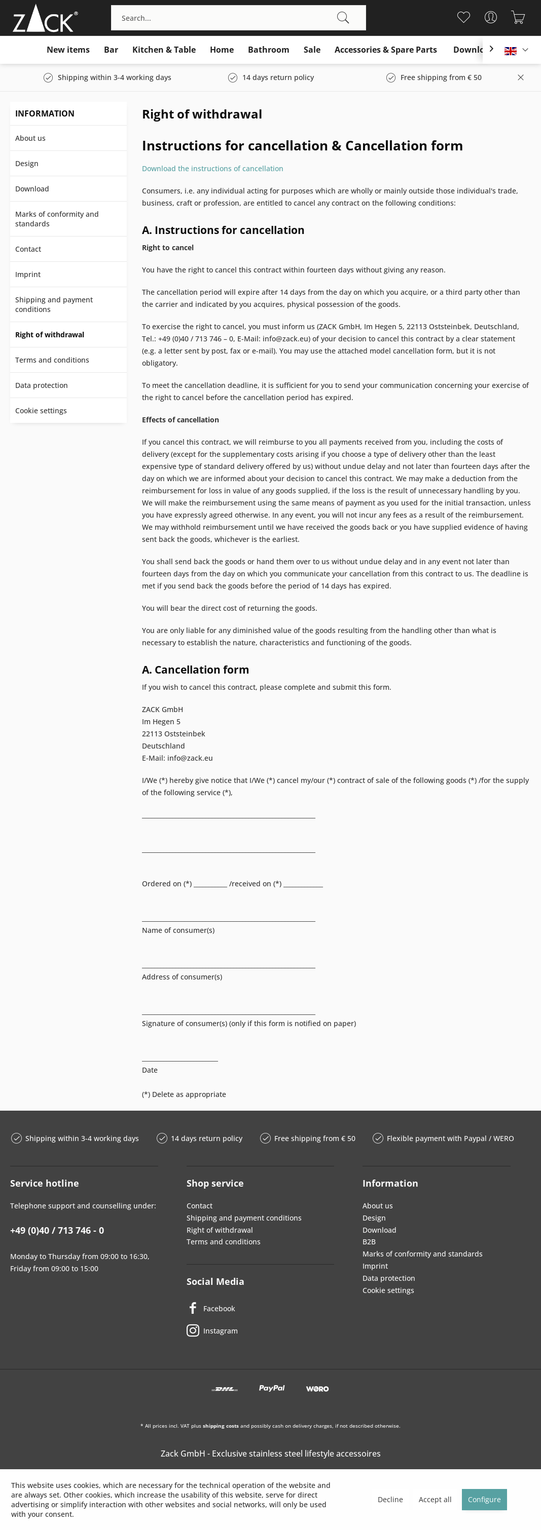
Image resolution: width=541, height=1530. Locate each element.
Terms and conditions (52, 360)
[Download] (474, 50)
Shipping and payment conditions (54, 304)
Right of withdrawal (49, 334)
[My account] (491, 17)
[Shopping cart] (518, 17)
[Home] (222, 50)
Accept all (435, 1499)
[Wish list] (463, 17)
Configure (484, 1499)
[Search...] (238, 17)
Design (27, 163)
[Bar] (111, 50)
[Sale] (312, 50)
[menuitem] (238, 17)
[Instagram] (261, 1330)
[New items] (68, 50)
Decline (390, 1499)
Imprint (28, 274)
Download (32, 188)
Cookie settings (41, 410)
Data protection (41, 385)
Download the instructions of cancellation (212, 168)
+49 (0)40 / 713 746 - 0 (57, 1230)
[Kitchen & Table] (164, 50)
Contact (28, 249)
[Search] (343, 17)
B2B (369, 1241)
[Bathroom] (269, 50)
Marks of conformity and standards (57, 218)
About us (30, 138)
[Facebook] (261, 1308)
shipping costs (221, 1425)
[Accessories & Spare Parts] (386, 50)
